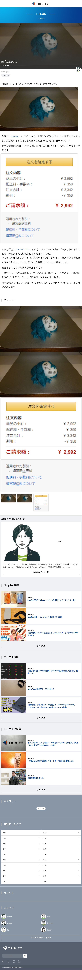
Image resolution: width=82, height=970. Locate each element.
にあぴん (15, 136)
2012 (44, 865)
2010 (44, 870)
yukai (7, 72)
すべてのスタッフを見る (41, 938)
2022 (44, 838)
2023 (4, 838)
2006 (44, 881)
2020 (44, 843)
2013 (4, 865)
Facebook (2, 961)
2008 (44, 876)
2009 (4, 876)
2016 (44, 854)
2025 (4, 833)
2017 (4, 854)
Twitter (8, 961)
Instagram (14, 961)
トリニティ (5, 75)
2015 (4, 860)
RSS (19, 961)
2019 (4, 849)
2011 (4, 870)
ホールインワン (24, 249)
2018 (44, 849)
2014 (44, 860)
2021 (4, 843)
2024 (44, 833)
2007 (4, 881)
